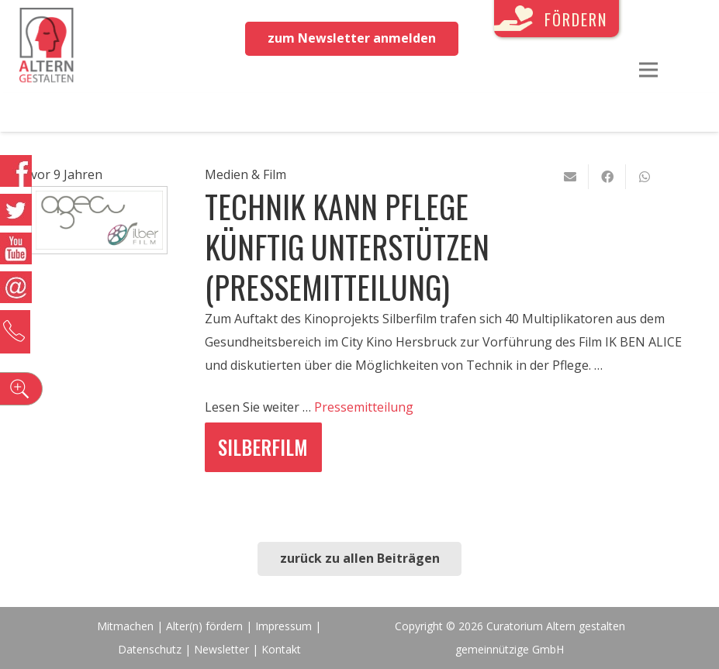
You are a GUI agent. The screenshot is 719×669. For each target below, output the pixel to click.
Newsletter (223, 649)
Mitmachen (125, 626)
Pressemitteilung (363, 407)
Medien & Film (245, 174)
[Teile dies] (607, 176)
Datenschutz (149, 649)
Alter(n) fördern (204, 626)
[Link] (46, 46)
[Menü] (648, 69)
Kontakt (281, 649)
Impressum (283, 626)
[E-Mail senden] (570, 176)
